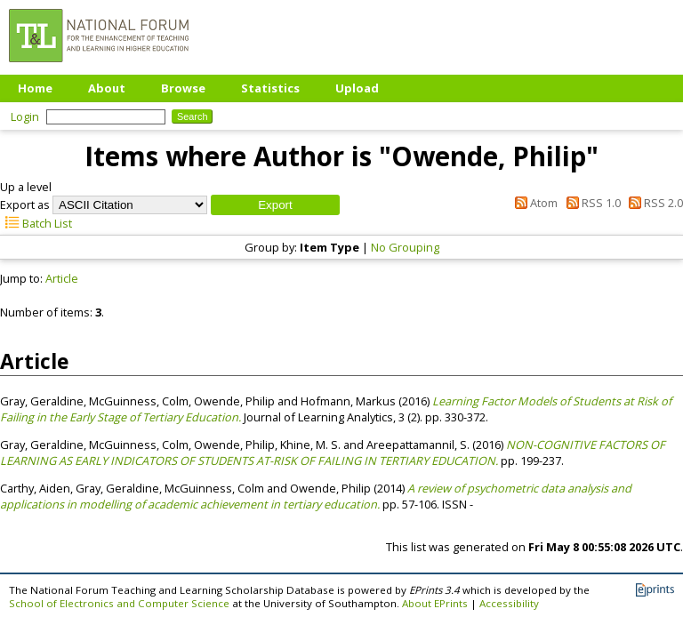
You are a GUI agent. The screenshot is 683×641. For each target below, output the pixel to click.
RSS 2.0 (653, 203)
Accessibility (509, 603)
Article (61, 278)
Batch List (36, 223)
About (106, 88)
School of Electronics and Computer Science (119, 603)
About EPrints (435, 603)
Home (35, 88)
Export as (25, 204)
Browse (183, 88)
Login (25, 116)
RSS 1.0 (590, 203)
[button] (275, 205)
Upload (357, 88)
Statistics (270, 88)
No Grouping (405, 247)
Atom (534, 203)
